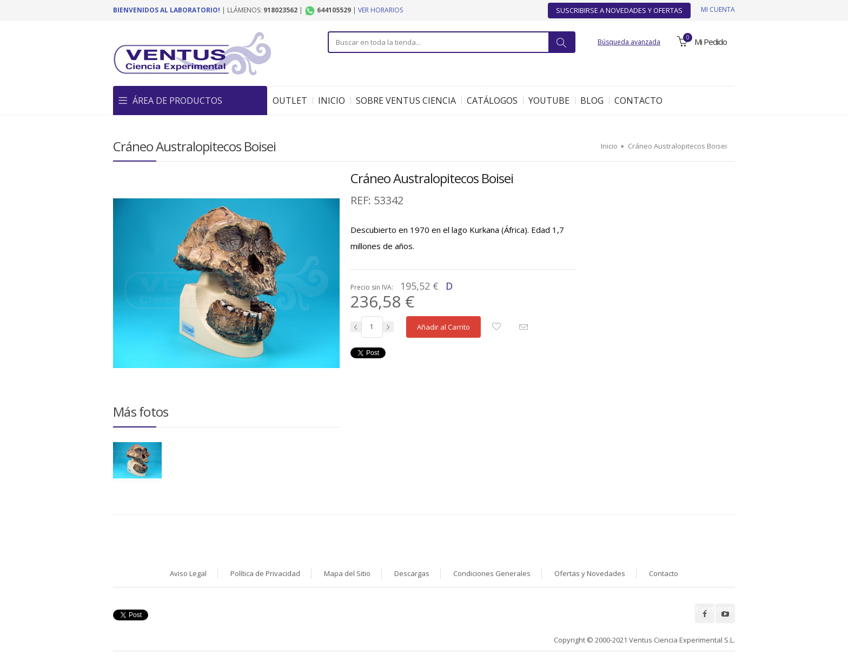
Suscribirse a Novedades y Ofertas (619, 10)
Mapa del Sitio (347, 573)
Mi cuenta (718, 9)
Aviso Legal (188, 573)
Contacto (663, 573)
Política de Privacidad (265, 573)
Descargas (411, 573)
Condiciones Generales (492, 573)
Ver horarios (380, 10)
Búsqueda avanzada (629, 41)
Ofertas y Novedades (589, 573)
